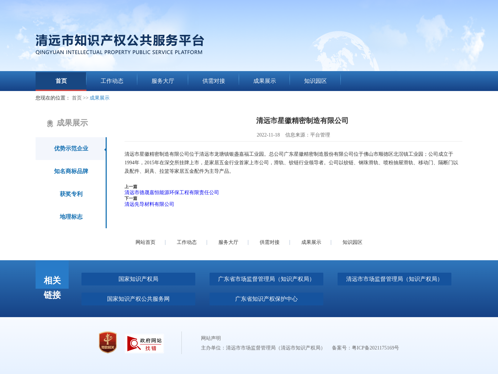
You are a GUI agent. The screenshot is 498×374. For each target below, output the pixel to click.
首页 (77, 98)
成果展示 (100, 98)
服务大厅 (228, 242)
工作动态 (187, 242)
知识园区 (352, 242)
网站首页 (145, 242)
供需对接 (270, 242)
